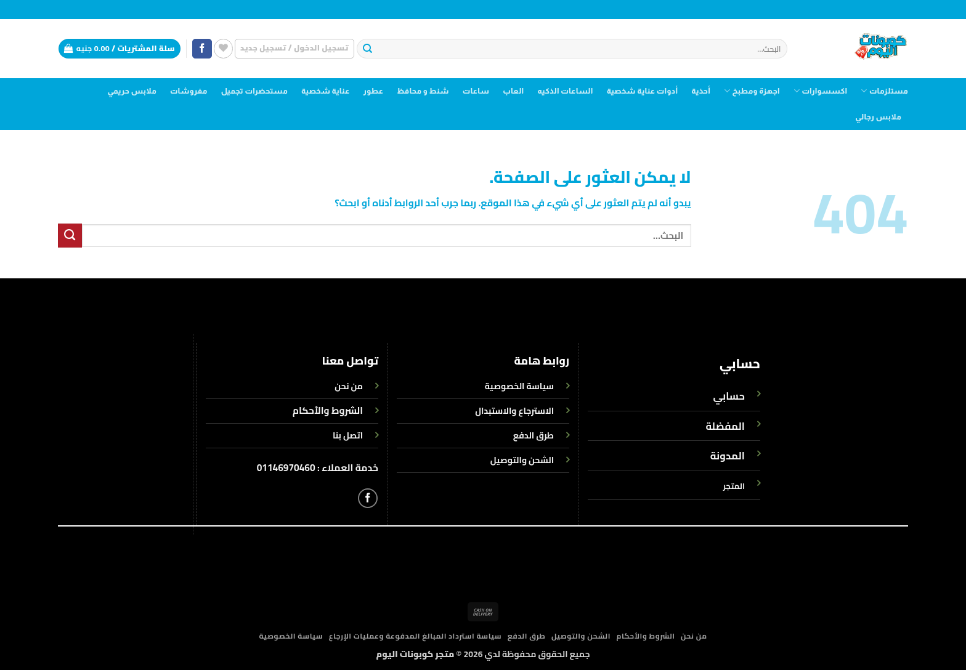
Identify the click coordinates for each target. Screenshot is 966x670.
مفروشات (189, 91)
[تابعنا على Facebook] (202, 49)
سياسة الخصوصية (291, 636)
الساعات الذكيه (565, 91)
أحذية (700, 91)
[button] (294, 48)
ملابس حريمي (131, 91)
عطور (373, 91)
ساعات (476, 91)
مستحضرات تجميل (254, 91)
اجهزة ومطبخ (752, 91)
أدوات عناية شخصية (642, 91)
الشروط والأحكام (328, 410)
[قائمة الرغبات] (223, 48)
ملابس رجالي (878, 117)
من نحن (694, 636)
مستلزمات (884, 91)
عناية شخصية (325, 91)
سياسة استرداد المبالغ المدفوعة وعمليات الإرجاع (415, 636)
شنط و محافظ (423, 91)
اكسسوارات (820, 91)
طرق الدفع (527, 636)
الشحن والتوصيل (581, 636)
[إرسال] (367, 49)
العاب (513, 91)
